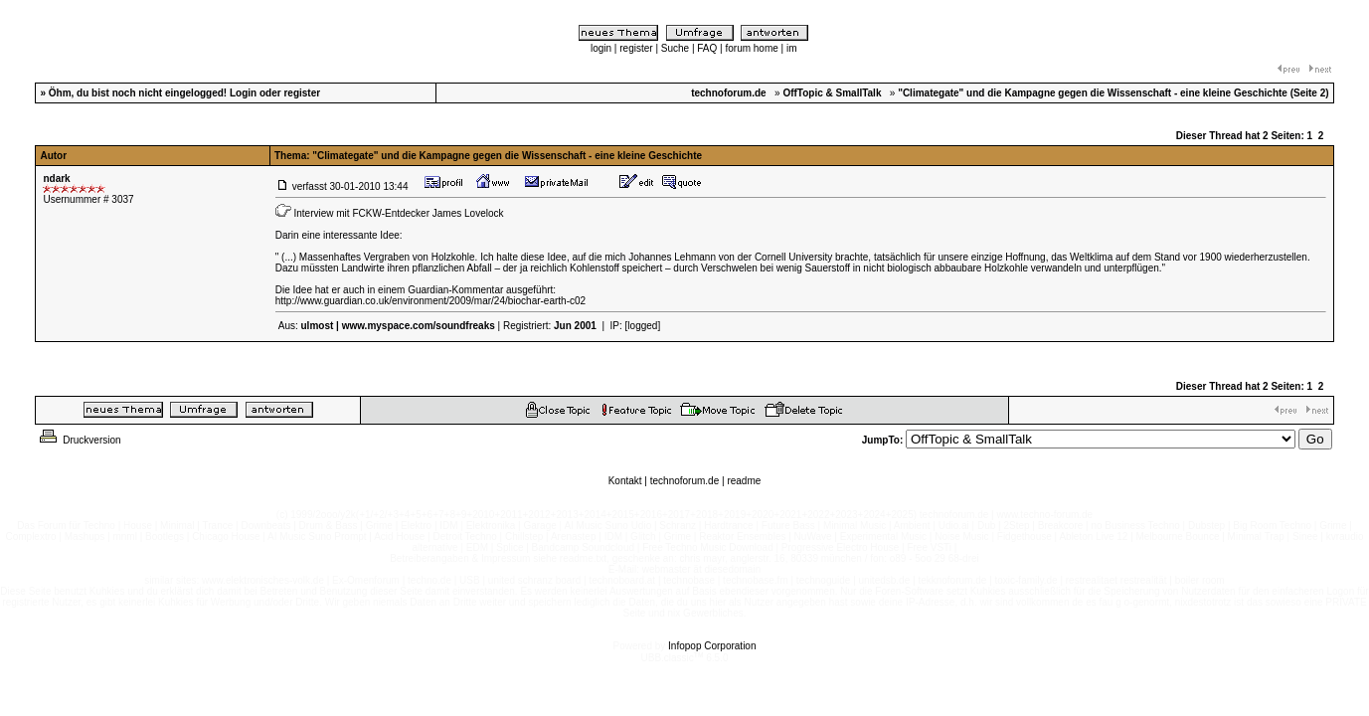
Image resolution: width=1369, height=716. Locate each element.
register (635, 48)
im (791, 48)
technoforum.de (685, 480)
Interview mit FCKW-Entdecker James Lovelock (399, 213)
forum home (751, 48)
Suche (675, 48)
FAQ (707, 48)
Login (243, 93)
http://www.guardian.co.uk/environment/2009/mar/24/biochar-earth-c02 (430, 300)
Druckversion (78, 440)
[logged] (643, 325)
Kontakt (625, 480)
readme (744, 480)
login (601, 48)
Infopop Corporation (712, 645)
